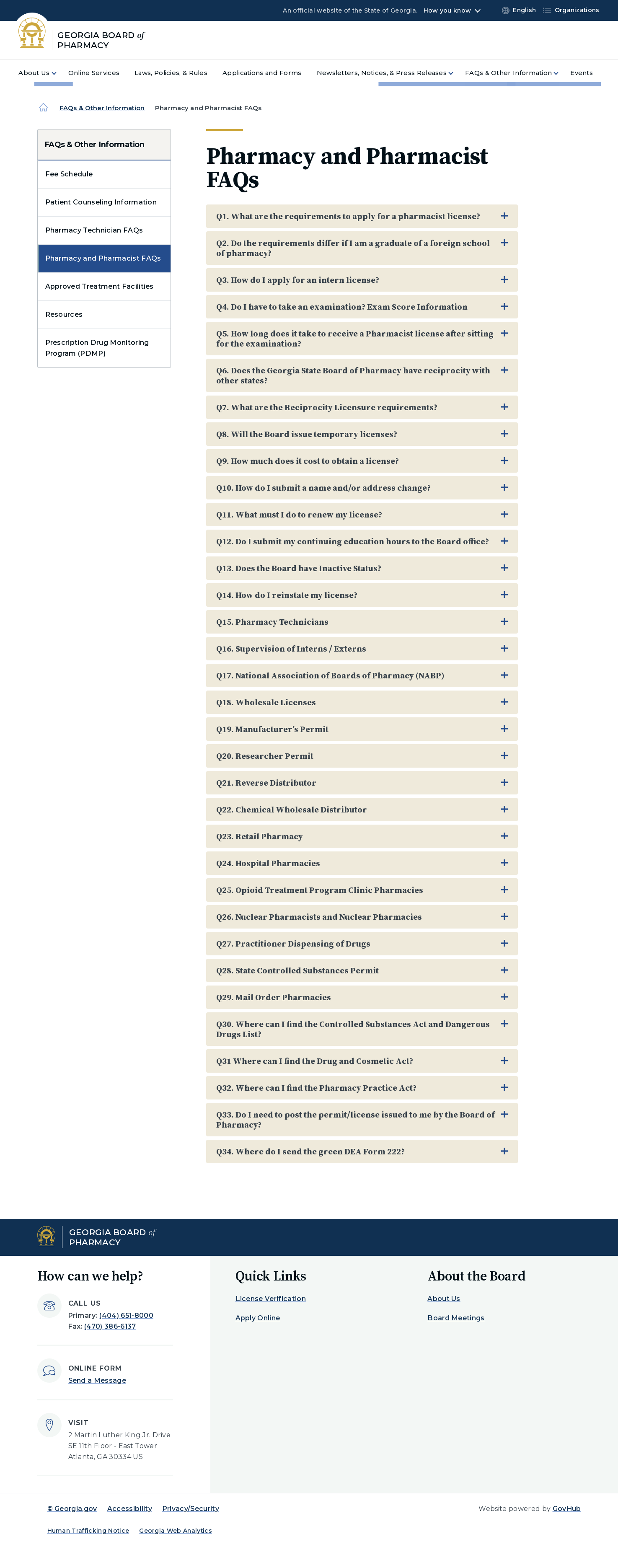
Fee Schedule (69, 174)
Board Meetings (455, 1318)
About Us (443, 1299)
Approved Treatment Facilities (99, 286)
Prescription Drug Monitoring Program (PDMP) (97, 348)
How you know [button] (447, 10)
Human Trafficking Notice (88, 1530)
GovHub (567, 1509)
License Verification (270, 1299)
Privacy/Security (190, 1509)
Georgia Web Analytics (175, 1530)
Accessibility (129, 1509)
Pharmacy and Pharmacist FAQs (103, 258)
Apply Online (257, 1318)
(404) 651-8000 (126, 1315)
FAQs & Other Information (102, 108)
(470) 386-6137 (110, 1326)
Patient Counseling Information (101, 202)
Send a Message (97, 1380)
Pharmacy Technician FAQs (94, 230)
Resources (64, 314)
